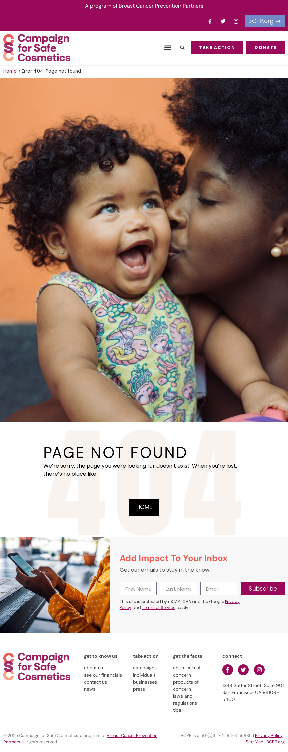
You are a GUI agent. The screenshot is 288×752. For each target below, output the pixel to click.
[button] (167, 47)
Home (10, 71)
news (89, 689)
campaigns (145, 668)
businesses (145, 682)
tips (177, 710)
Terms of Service (158, 607)
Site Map (254, 742)
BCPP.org (275, 742)
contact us (95, 682)
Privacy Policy (269, 735)
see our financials (103, 675)
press (139, 689)
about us (93, 668)
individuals (144, 675)
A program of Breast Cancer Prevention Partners (144, 5)
